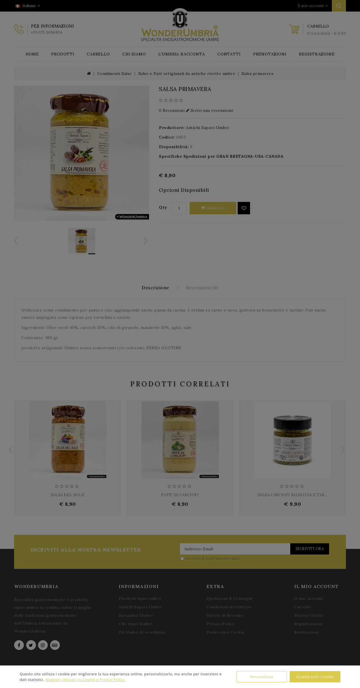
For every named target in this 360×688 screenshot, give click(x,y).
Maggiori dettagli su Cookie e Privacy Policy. (85, 679)
